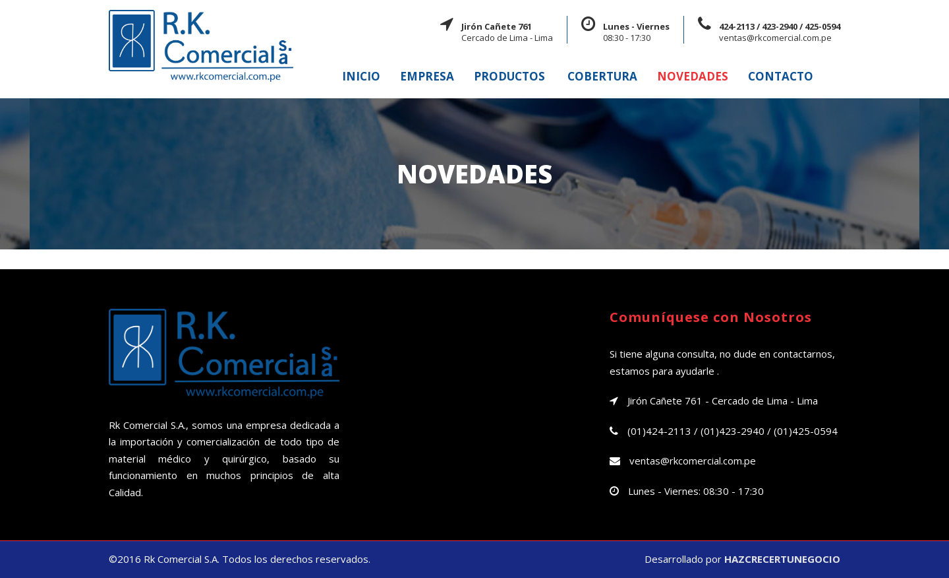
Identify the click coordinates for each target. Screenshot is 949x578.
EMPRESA (427, 76)
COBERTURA (602, 76)
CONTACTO (780, 76)
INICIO (361, 76)
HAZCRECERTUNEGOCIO (782, 558)
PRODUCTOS (509, 76)
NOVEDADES (692, 76)
